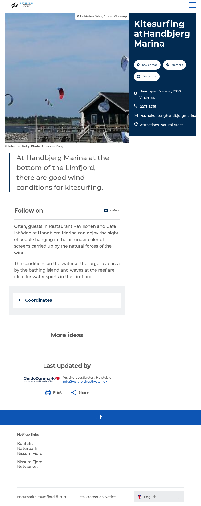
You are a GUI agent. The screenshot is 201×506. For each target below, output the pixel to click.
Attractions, (150, 125)
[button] (121, 5)
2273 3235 (148, 106)
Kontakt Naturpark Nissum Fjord (30, 448)
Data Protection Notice (96, 497)
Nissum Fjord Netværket (30, 464)
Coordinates (35, 300)
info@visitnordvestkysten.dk (85, 381)
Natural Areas (172, 125)
